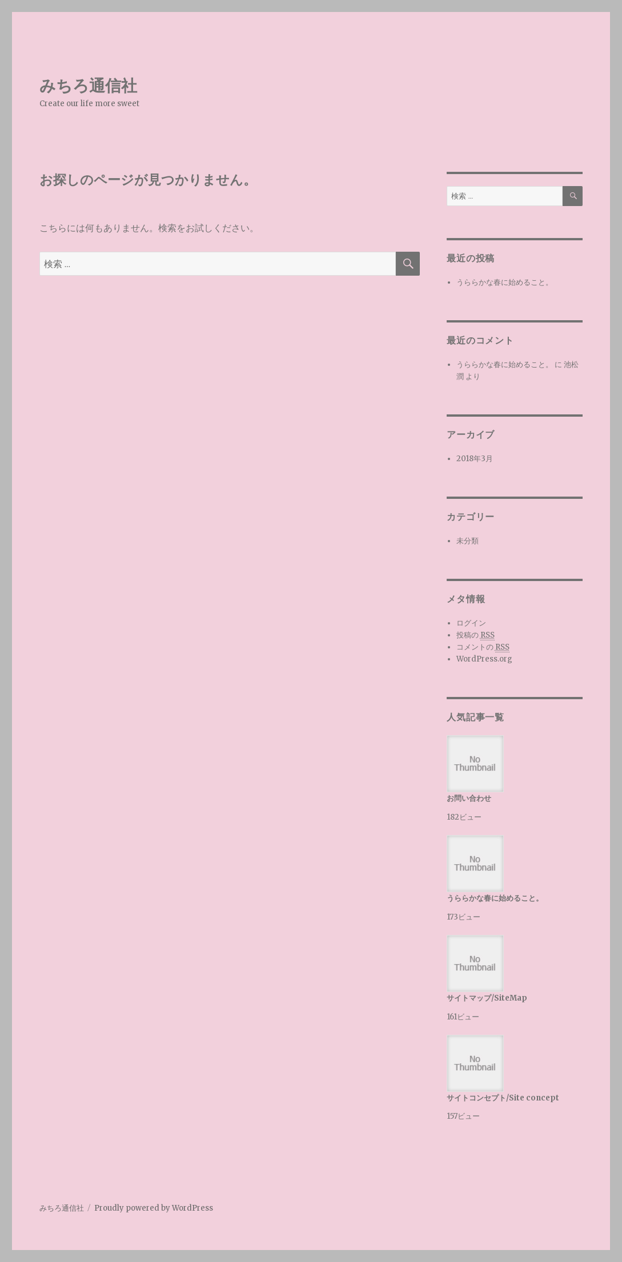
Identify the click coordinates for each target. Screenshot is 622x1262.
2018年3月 (474, 458)
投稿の (475, 635)
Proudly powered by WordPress (153, 1208)
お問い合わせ (469, 798)
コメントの (482, 647)
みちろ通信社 (88, 85)
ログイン (471, 623)
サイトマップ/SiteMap (487, 998)
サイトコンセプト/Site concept (503, 1098)
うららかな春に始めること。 (504, 282)
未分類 (467, 541)
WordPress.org (484, 659)
